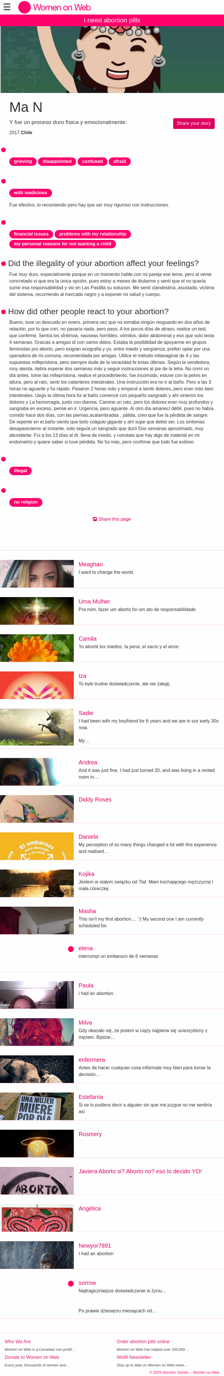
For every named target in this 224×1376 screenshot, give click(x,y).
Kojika (86, 874)
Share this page (112, 519)
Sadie (85, 713)
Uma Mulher (94, 601)
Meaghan (90, 564)
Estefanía (90, 1097)
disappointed (57, 161)
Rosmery (90, 1134)
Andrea (87, 762)
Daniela (88, 836)
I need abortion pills (112, 20)
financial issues (31, 233)
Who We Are (18, 1341)
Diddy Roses (94, 799)
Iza (82, 676)
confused (92, 161)
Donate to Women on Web (32, 1357)
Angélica (89, 1208)
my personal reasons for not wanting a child (62, 243)
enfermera (91, 1060)
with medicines (30, 192)
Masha (87, 911)
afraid (119, 161)
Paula (85, 985)
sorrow (87, 1283)
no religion (26, 502)
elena (85, 948)
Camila (87, 638)
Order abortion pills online (143, 1341)
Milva (85, 1022)
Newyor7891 (94, 1245)
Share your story (194, 123)
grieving (23, 161)
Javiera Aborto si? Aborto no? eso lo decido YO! (140, 1171)
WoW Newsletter (134, 1357)
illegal (20, 470)
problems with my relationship (92, 233)
